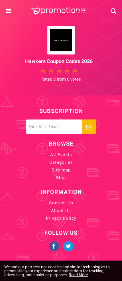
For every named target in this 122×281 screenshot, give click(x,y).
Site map (61, 170)
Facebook (54, 246)
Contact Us (61, 202)
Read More (78, 274)
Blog (61, 177)
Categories (61, 162)
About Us (61, 210)
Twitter (68, 246)
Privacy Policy (61, 218)
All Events (61, 154)
